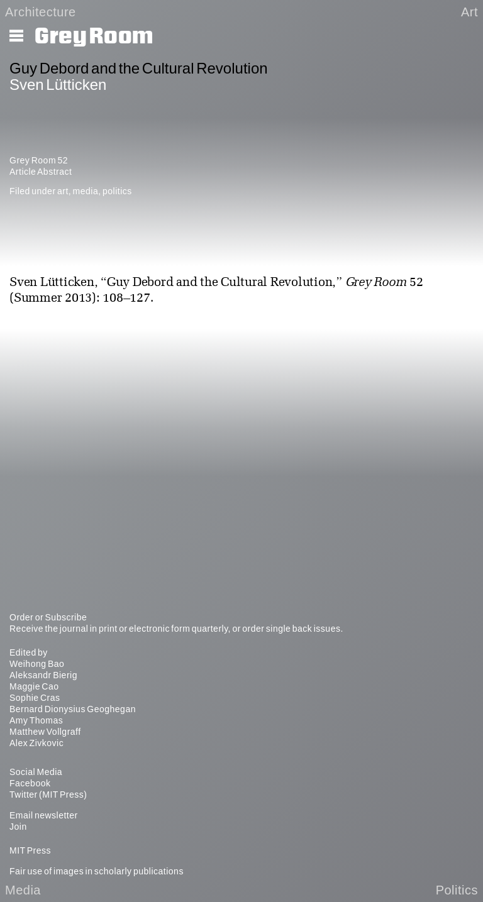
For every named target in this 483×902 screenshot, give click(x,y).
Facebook (29, 783)
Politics (457, 890)
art (63, 191)
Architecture (40, 12)
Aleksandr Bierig (43, 675)
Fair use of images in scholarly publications (96, 871)
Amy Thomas (36, 720)
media (86, 191)
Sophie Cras (34, 698)
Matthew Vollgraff (45, 732)
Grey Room (94, 36)
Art (469, 12)
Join (18, 827)
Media (23, 890)
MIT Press (30, 850)
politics (117, 191)
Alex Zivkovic (36, 743)
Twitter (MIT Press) (48, 794)
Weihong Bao (36, 664)
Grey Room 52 (38, 160)
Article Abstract (40, 172)
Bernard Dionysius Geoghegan (72, 709)
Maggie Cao (34, 686)
